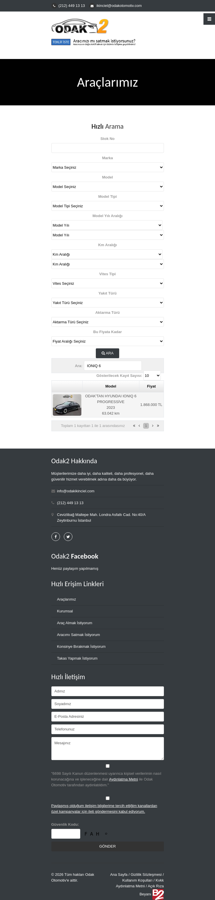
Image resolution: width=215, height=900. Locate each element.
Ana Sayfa (119, 874)
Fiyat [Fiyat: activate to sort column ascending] (151, 386)
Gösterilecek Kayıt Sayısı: (119, 375)
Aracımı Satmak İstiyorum (78, 635)
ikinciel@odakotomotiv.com (119, 5)
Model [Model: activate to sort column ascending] (110, 386)
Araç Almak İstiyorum (74, 623)
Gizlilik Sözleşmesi (146, 874)
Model (107, 177)
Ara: (78, 366)
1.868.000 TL (151, 404)
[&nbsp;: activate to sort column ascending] (67, 386)
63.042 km (110, 413)
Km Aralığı (107, 245)
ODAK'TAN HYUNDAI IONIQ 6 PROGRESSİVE (111, 399)
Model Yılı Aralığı (107, 216)
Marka (107, 158)
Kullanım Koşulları (137, 880)
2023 (110, 407)
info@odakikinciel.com (76, 491)
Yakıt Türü (107, 293)
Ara (108, 353)
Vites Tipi (107, 274)
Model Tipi (107, 196)
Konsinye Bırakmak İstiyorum (81, 646)
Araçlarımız (66, 599)
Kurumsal (65, 611)
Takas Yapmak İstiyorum (77, 658)
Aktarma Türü (107, 312)
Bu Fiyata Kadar (107, 332)
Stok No (107, 138)
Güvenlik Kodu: (65, 824)
